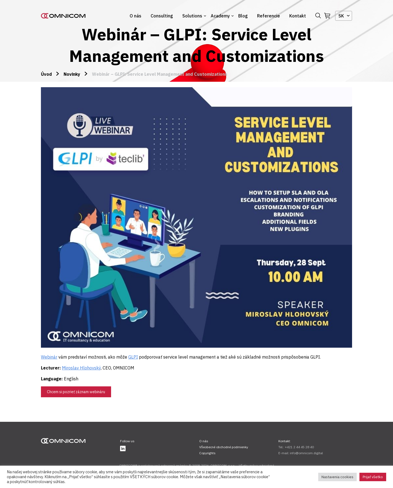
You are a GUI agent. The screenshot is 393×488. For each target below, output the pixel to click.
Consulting (162, 16)
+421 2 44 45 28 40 (299, 447)
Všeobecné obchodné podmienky (223, 447)
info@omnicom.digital (306, 453)
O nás (135, 16)
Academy (220, 16)
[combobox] (343, 16)
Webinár (49, 357)
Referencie (268, 16)
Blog (243, 16)
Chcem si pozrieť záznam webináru (76, 391)
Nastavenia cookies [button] (337, 477)
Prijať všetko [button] (373, 477)
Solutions (192, 16)
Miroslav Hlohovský (81, 368)
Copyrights (207, 453)
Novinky (72, 74)
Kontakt (297, 16)
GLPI (133, 357)
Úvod (46, 74)
